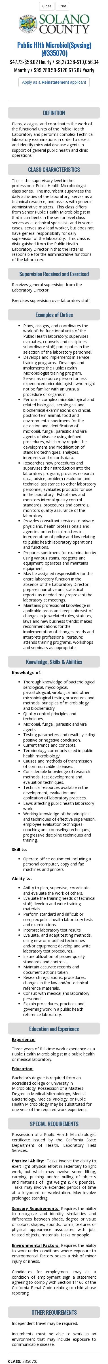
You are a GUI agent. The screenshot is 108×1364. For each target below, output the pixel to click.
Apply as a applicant (54, 82)
